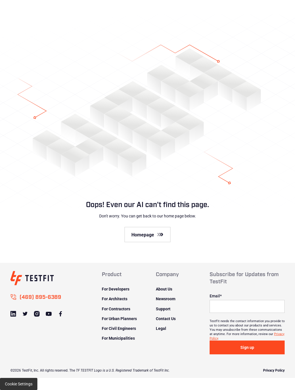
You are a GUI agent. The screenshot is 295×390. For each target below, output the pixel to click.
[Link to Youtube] (49, 314)
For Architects (114, 298)
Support (163, 308)
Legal (161, 328)
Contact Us (166, 318)
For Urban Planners (119, 318)
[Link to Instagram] (37, 314)
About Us (164, 289)
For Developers (115, 289)
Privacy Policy (274, 370)
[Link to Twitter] (25, 314)
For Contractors (116, 308)
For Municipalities (118, 338)
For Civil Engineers (119, 328)
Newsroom (165, 298)
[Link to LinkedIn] (13, 314)
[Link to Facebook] (60, 314)
